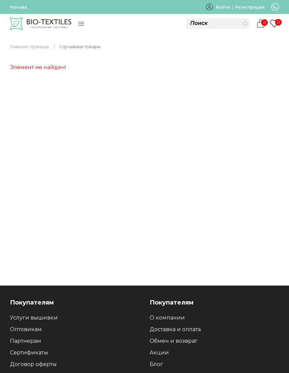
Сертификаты (29, 352)
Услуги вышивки (34, 317)
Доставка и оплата (175, 329)
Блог (156, 364)
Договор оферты (33, 364)
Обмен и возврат (173, 341)
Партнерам (25, 341)
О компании (167, 317)
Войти (223, 7)
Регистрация (249, 7)
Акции (159, 352)
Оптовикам (26, 329)
